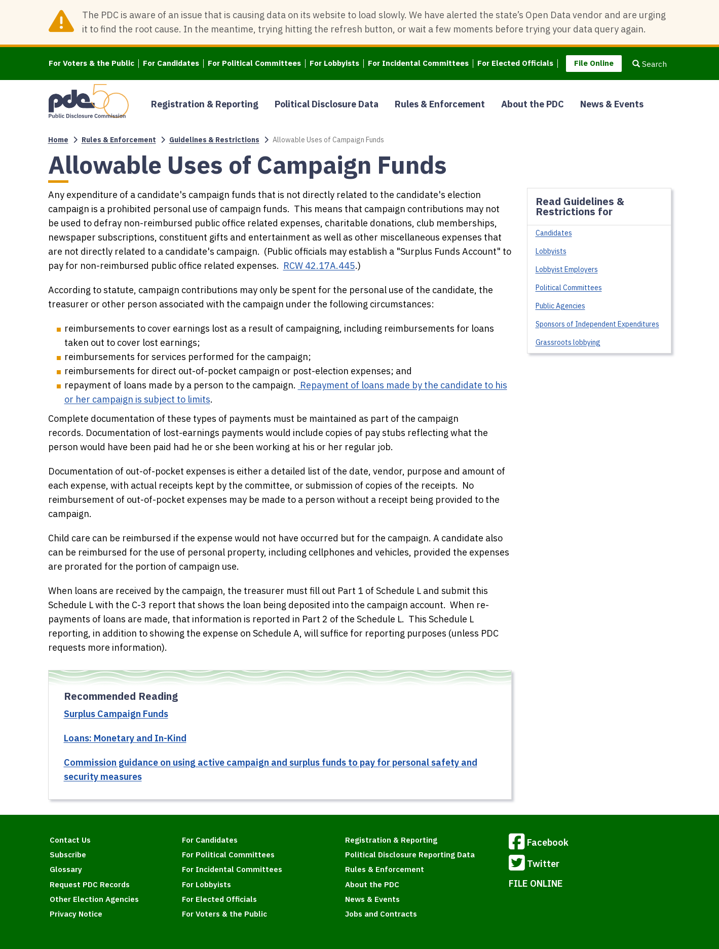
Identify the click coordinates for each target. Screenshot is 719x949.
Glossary (66, 869)
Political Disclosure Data (327, 104)
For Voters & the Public (91, 63)
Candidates (554, 233)
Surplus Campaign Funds (116, 714)
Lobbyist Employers (567, 269)
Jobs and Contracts (381, 914)
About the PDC (532, 104)
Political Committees (569, 287)
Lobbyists (551, 251)
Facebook (539, 843)
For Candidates (171, 63)
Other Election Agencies (94, 899)
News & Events (612, 104)
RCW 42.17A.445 (319, 265)
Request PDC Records (90, 884)
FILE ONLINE (536, 883)
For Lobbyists (334, 63)
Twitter (534, 864)
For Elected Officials (515, 63)
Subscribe (68, 854)
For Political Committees (254, 63)
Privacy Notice (76, 914)
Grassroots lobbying (568, 342)
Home (58, 139)
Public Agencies (560, 305)
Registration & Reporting (204, 104)
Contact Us (70, 840)
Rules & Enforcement (440, 104)
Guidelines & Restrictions (214, 139)
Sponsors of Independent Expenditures (597, 324)
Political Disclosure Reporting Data (410, 854)
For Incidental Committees (418, 63)
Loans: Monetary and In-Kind (125, 738)
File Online (594, 63)
